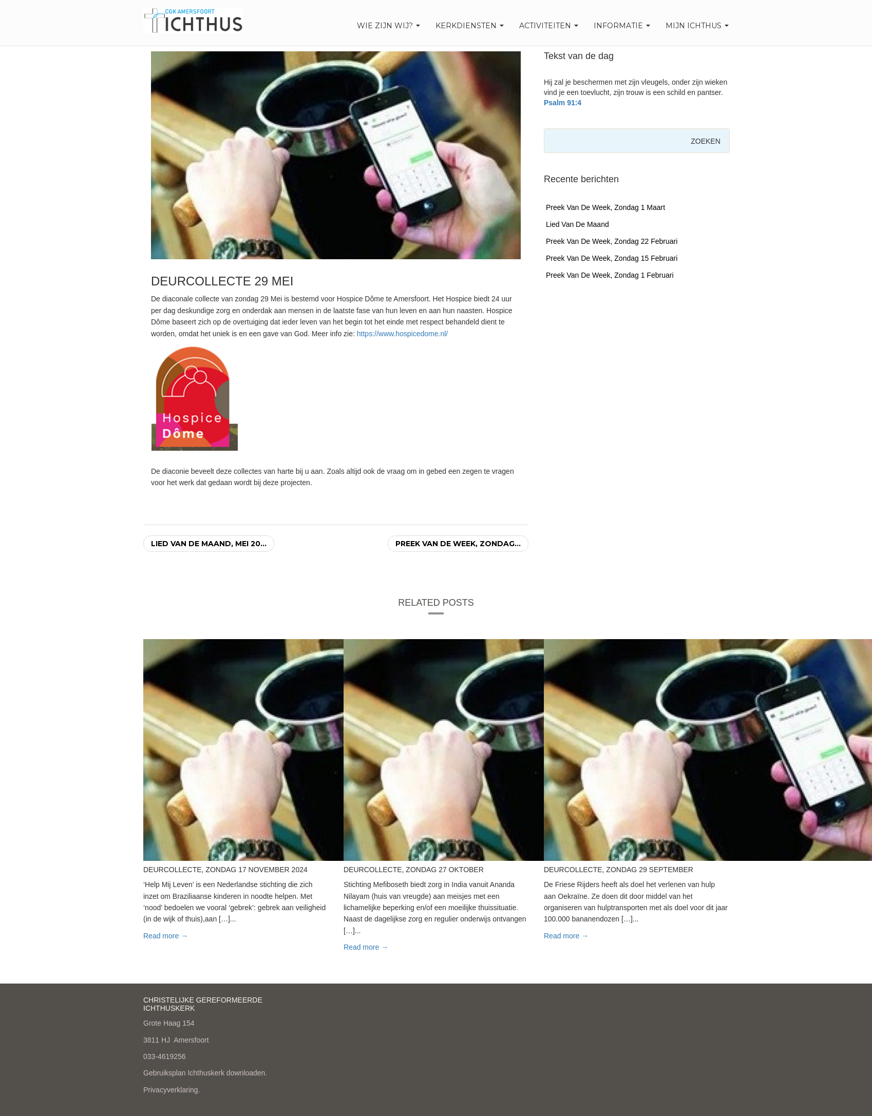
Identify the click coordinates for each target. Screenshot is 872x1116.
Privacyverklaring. (171, 1090)
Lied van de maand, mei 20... (209, 543)
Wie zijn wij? (388, 25)
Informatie (622, 25)
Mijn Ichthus (697, 25)
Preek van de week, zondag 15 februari (611, 258)
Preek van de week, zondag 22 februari (611, 241)
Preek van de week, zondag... (458, 543)
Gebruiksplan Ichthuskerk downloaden (204, 1073)
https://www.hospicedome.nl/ (402, 334)
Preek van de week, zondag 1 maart (605, 207)
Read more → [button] (165, 936)
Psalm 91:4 (562, 103)
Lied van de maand (577, 224)
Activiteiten (548, 25)
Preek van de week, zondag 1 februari (610, 275)
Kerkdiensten (469, 25)
